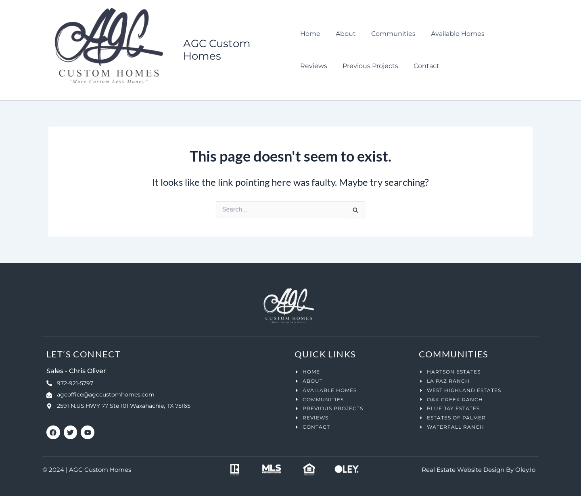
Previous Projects (328, 66)
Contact (382, 66)
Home (310, 34)
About (343, 34)
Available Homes (450, 34)
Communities (388, 34)
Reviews (503, 34)
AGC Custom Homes (217, 50)
